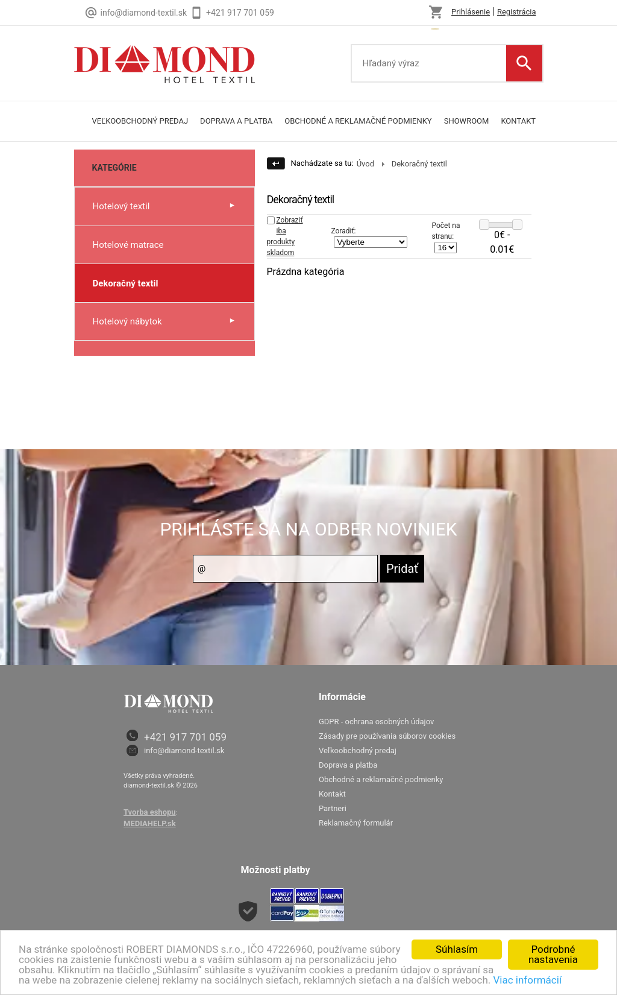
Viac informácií (527, 980)
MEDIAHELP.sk (150, 823)
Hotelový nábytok (127, 321)
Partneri (332, 808)
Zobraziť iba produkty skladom (285, 236)
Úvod (365, 163)
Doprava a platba (236, 120)
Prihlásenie (470, 11)
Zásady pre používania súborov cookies (387, 736)
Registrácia (516, 11)
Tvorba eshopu (150, 812)
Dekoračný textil (125, 283)
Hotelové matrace (128, 244)
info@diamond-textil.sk (184, 750)
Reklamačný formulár (356, 822)
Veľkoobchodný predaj (140, 120)
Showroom (466, 120)
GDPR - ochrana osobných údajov (376, 721)
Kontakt (518, 120)
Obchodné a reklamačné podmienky (357, 120)
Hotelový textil (121, 206)
